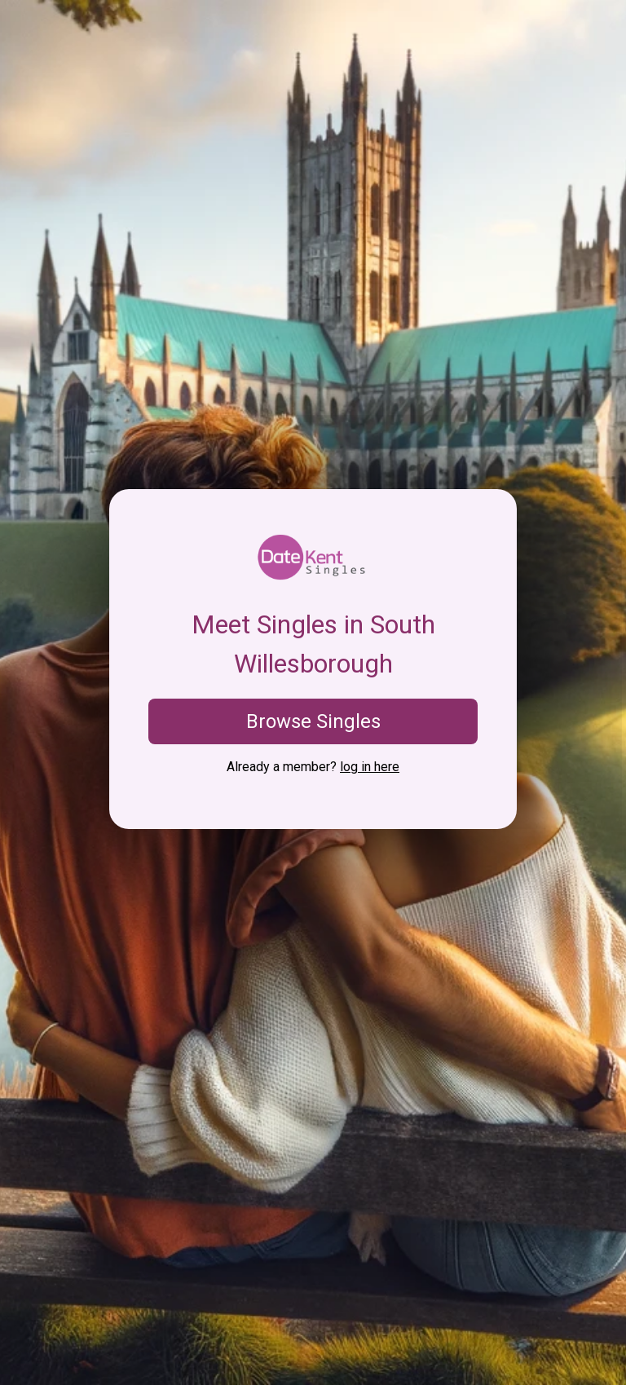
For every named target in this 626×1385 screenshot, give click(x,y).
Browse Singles (313, 721)
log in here (369, 766)
